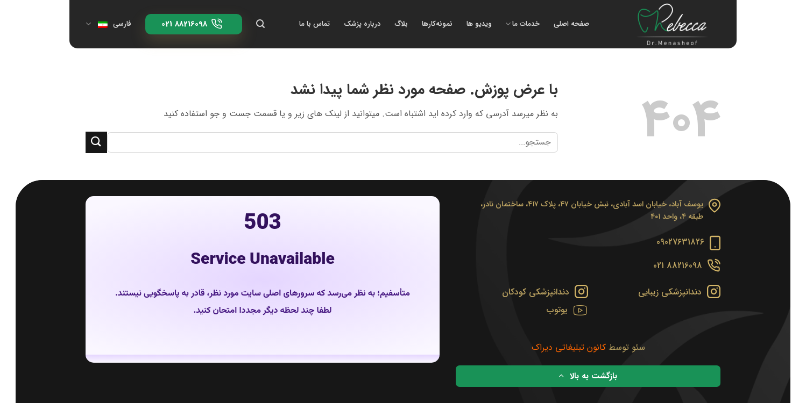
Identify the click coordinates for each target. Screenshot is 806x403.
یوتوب (557, 309)
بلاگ (401, 24)
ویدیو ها (478, 24)
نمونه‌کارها (437, 24)
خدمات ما (522, 24)
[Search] (260, 23)
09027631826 (680, 242)
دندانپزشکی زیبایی (670, 292)
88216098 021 (677, 265)
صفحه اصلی (571, 24)
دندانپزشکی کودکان (535, 292)
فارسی (108, 24)
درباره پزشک (362, 24)
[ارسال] (96, 142)
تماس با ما (314, 24)
